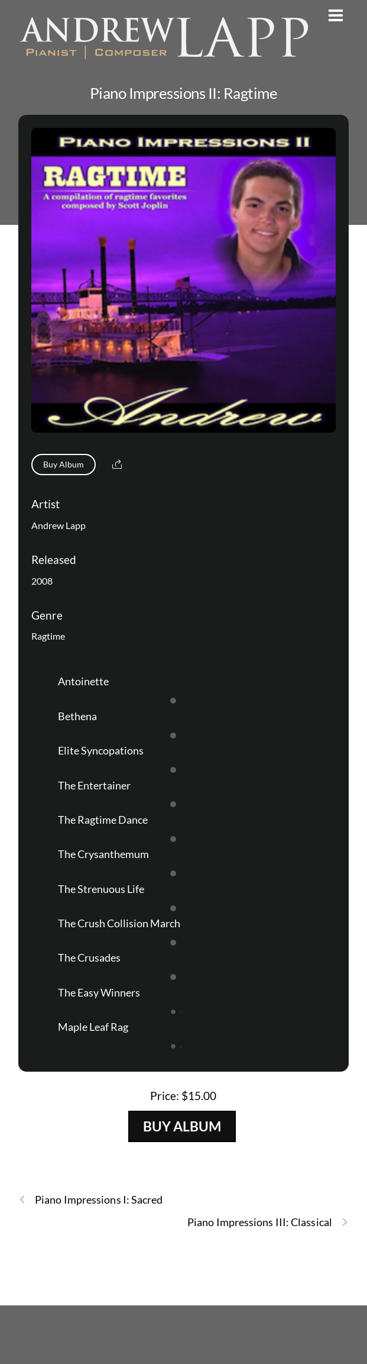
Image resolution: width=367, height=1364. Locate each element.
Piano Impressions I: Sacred (90, 1200)
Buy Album (64, 464)
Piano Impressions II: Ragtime (183, 93)
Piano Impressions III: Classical (268, 1222)
